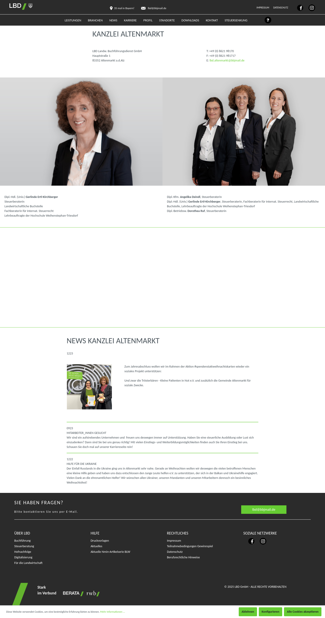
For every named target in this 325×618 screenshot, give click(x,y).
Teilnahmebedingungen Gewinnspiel (190, 546)
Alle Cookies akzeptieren (303, 612)
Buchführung (22, 541)
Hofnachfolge (22, 552)
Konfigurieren (270, 612)
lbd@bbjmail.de (264, 509)
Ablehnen (248, 612)
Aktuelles (96, 546)
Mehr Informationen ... (112, 611)
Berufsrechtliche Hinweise (183, 557)
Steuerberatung (24, 546)
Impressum (263, 7)
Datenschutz (281, 7)
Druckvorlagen (100, 541)
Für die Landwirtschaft (28, 563)
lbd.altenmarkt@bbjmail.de (227, 60)
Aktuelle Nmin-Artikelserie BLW (110, 552)
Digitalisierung (23, 557)
